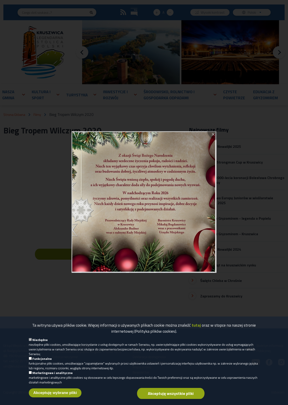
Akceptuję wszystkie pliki (171, 393)
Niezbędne (40, 339)
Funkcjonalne (42, 358)
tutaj (196, 325)
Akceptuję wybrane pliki (55, 393)
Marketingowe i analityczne (52, 372)
